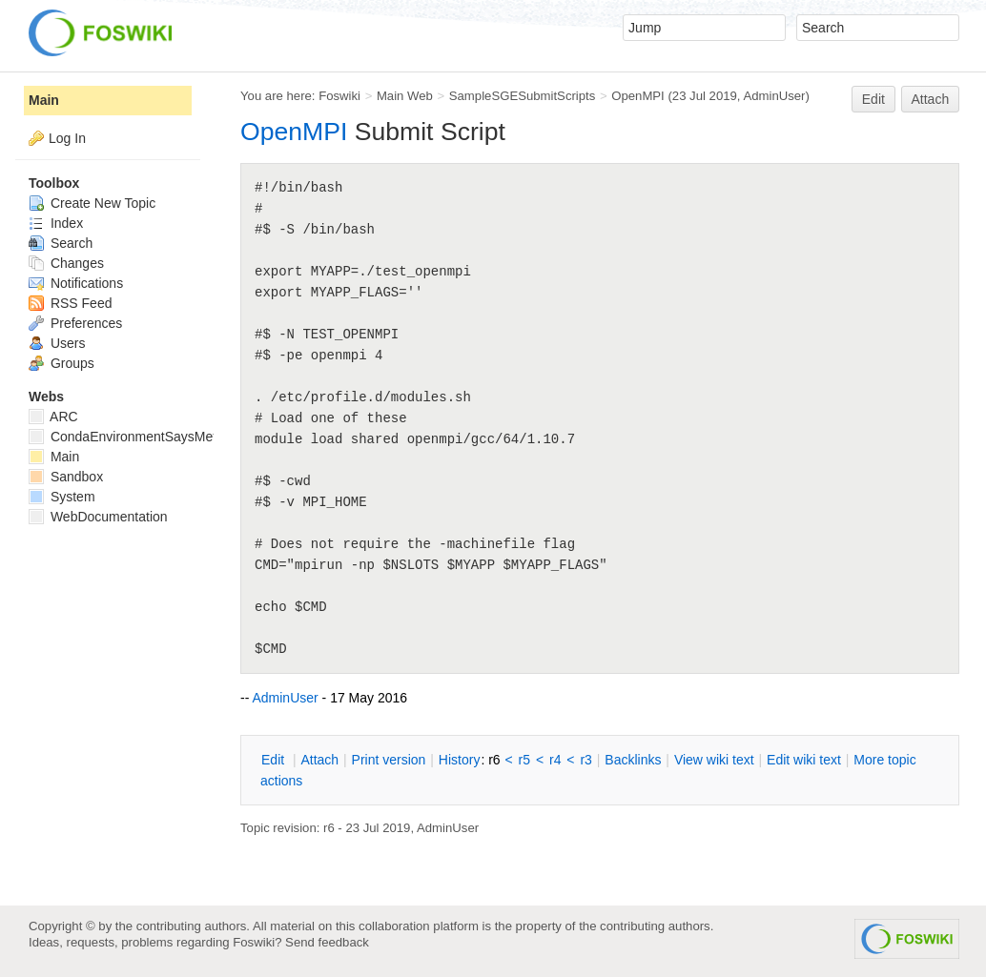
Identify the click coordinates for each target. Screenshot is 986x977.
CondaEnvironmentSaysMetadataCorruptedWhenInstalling (213, 436)
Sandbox (66, 476)
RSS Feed (70, 303)
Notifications (76, 283)
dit (274, 759)
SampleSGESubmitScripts (522, 96)
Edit (873, 99)
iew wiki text (714, 759)
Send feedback (327, 942)
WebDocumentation (98, 516)
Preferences (75, 323)
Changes (66, 263)
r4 (555, 759)
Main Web (405, 96)
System (62, 496)
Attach (931, 99)
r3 (585, 759)
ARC (53, 416)
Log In (67, 138)
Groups (61, 363)
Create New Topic (92, 203)
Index (56, 223)
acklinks (633, 759)
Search (60, 243)
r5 (524, 759)
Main (44, 100)
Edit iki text (804, 759)
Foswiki (339, 96)
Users (57, 343)
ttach (319, 759)
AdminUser (774, 96)
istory (460, 759)
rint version (389, 759)
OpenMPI (638, 96)
